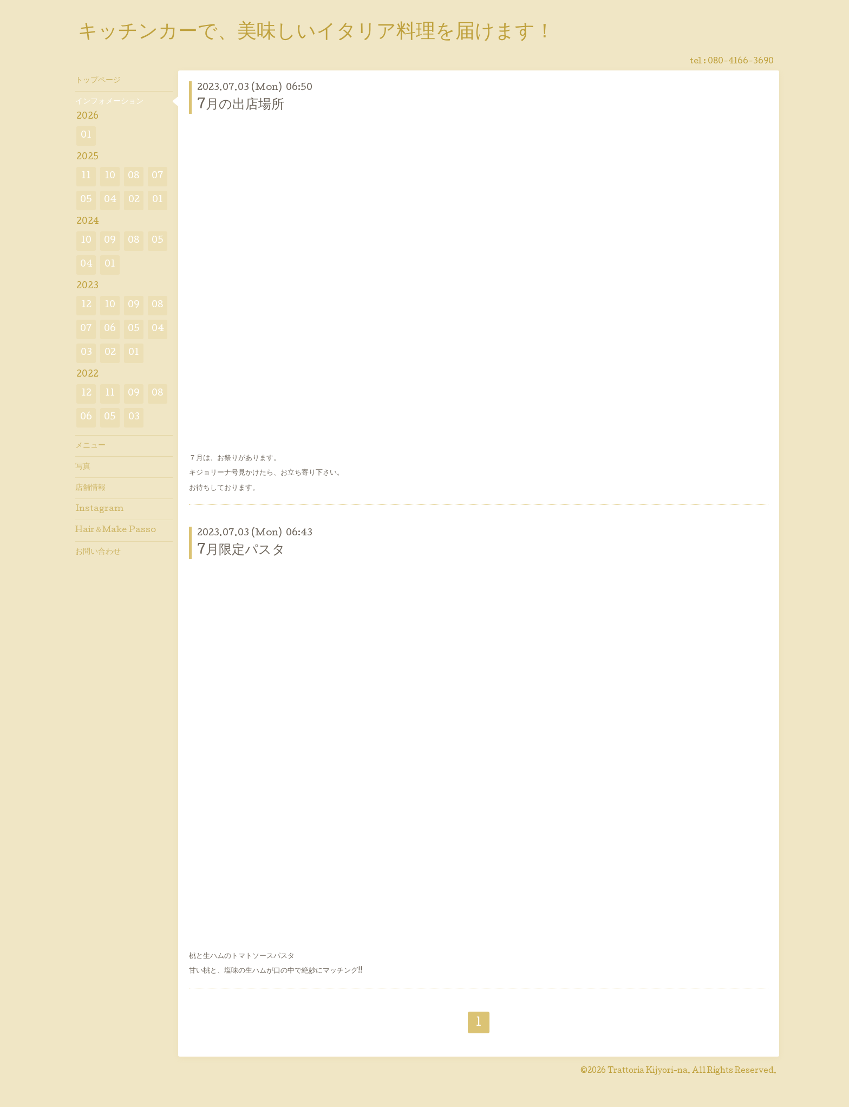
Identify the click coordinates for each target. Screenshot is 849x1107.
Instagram (99, 509)
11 (86, 176)
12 (86, 305)
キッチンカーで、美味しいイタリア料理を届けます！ (316, 33)
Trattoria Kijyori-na (648, 1071)
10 (110, 176)
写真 (82, 467)
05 (86, 200)
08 (134, 176)
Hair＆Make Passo (115, 530)
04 (110, 200)
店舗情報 (90, 488)
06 (110, 329)
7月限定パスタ (241, 550)
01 (86, 135)
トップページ (98, 80)
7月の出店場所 (240, 105)
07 (158, 176)
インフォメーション (109, 102)
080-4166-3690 (741, 61)
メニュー (90, 446)
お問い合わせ (98, 552)
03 (86, 353)
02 (134, 200)
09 (110, 240)
